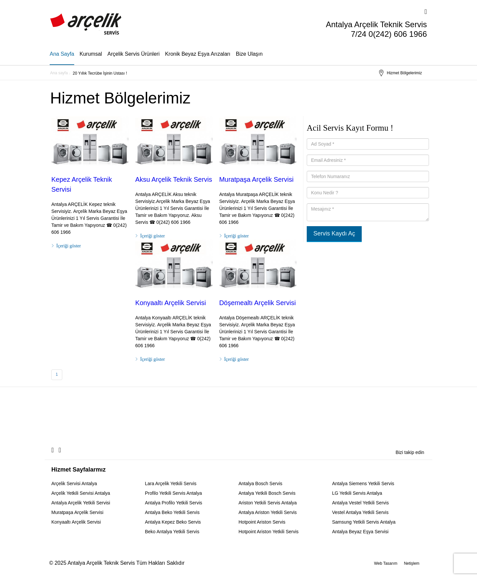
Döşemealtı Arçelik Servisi (257, 302)
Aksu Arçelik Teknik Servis (173, 179)
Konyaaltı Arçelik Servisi (170, 302)
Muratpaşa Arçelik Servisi (256, 179)
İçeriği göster (68, 245)
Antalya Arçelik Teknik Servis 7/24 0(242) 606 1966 (376, 29)
